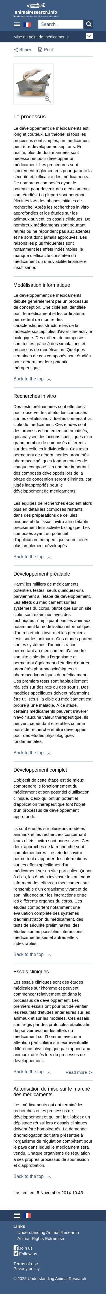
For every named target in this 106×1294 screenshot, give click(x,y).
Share (25, 49)
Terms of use (26, 1263)
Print (45, 50)
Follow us (25, 1254)
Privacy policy (27, 1268)
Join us (23, 1248)
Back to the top (33, 378)
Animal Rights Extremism (42, 1238)
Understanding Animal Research (48, 1232)
